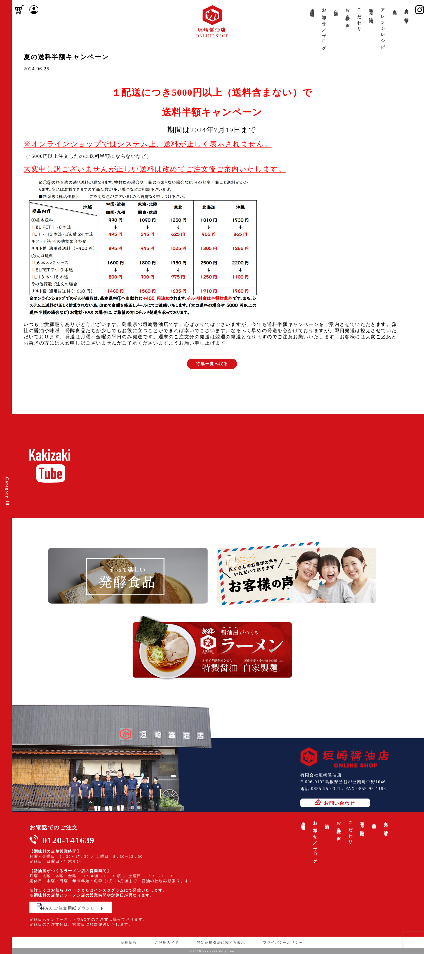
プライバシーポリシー (283, 942)
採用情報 (312, 8)
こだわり (359, 17)
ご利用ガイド (167, 942)
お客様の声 (347, 13)
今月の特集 (406, 11)
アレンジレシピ (382, 26)
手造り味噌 (371, 11)
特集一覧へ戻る (212, 364)
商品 (394, 7)
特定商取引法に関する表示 (221, 942)
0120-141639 (68, 840)
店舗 (335, 7)
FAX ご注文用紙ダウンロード (70, 906)
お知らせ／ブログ (324, 27)
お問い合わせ (335, 802)
